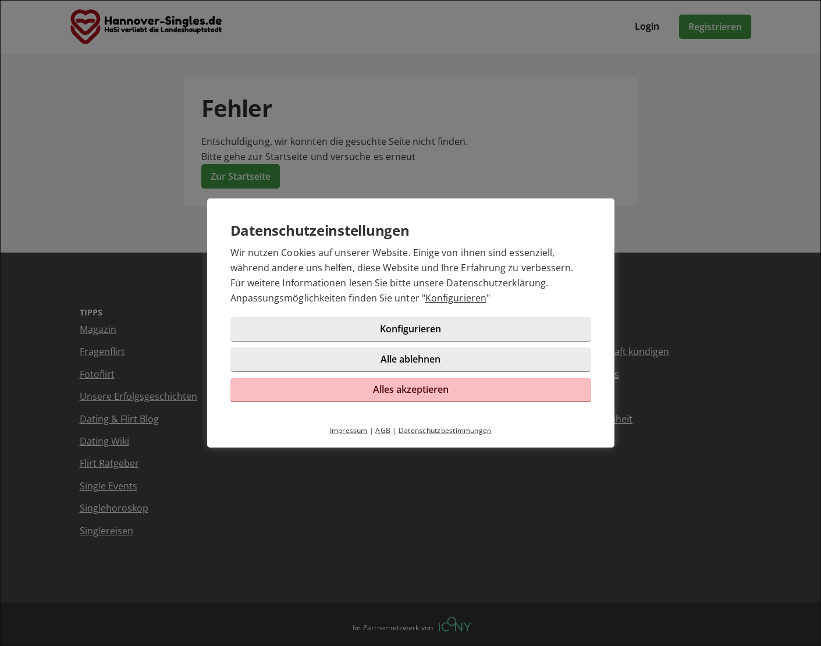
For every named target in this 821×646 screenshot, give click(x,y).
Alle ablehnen (410, 359)
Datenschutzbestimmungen (445, 430)
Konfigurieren (455, 298)
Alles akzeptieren (411, 389)
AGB (382, 430)
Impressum (349, 430)
